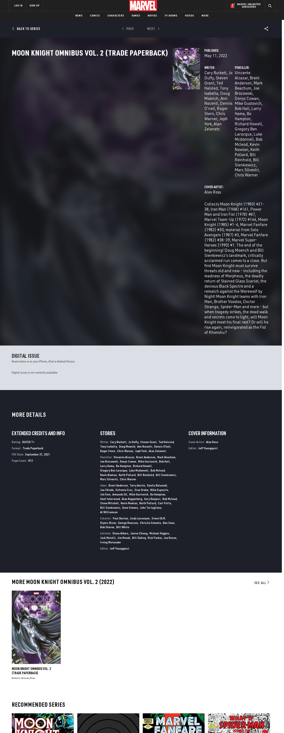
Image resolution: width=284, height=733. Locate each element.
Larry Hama (225, 101)
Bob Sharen (107, 387)
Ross (32, 537)
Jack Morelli (108, 397)
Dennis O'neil (119, 101)
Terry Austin (137, 345)
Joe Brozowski (209, 96)
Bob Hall (205, 101)
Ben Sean (168, 382)
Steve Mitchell (109, 363)
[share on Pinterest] (248, 699)
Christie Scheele (150, 382)
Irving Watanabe (110, 402)
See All (262, 443)
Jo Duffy (123, 91)
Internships (52, 697)
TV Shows (171, 15)
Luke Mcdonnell (139, 330)
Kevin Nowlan (234, 111)
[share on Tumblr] (260, 690)
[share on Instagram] (248, 690)
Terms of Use (41, 726)
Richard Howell (192, 106)
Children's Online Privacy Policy (156, 726)
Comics (95, 15)
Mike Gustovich (147, 321)
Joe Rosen (170, 397)
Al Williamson (109, 372)
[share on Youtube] (224, 699)
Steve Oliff (158, 378)
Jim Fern (105, 354)
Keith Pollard (127, 335)
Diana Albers (120, 393)
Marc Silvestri (109, 339)
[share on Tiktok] (224, 708)
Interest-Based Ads (216, 726)
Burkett (16, 537)
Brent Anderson (223, 91)
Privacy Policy (61, 726)
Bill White (122, 387)
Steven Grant (143, 91)
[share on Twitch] (260, 699)
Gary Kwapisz (152, 359)
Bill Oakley (139, 397)
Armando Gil (119, 354)
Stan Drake (141, 350)
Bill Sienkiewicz (232, 117)
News (78, 15)
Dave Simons (130, 367)
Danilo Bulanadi (157, 345)
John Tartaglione (150, 367)
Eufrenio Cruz (124, 350)
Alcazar (25, 537)
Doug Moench (144, 96)
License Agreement (189, 726)
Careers (49, 691)
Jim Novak (123, 397)
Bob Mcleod (209, 111)
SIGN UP (34, 5)
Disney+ (89, 685)
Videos (189, 15)
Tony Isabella (119, 96)
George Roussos (128, 382)
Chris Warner (206, 122)
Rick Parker (155, 397)
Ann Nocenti (144, 306)
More (205, 15)
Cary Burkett (103, 91)
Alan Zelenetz (137, 106)
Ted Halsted (166, 302)
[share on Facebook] (224, 690)
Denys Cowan (236, 96)
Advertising (92, 679)
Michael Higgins (159, 393)
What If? (214, 640)
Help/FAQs (50, 685)
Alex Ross (100, 139)
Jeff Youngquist (119, 408)
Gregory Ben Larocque (228, 106)
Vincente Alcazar (193, 91)
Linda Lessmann (140, 378)
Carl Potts (164, 363)
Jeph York (115, 106)
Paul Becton (120, 378)
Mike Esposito (159, 350)
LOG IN (18, 5)
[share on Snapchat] (236, 699)
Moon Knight (21, 640)
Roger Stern (144, 101)
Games (136, 15)
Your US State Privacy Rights (89, 726)
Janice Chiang (138, 393)
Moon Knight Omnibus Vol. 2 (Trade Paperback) (31, 530)
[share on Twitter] (236, 690)
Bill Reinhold (205, 117)
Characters (115, 15)
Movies (152, 15)
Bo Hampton (247, 101)
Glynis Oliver (108, 382)
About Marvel (53, 679)
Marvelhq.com (94, 691)
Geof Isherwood (110, 359)
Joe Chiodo (107, 350)
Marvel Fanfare (154, 640)
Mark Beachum (166, 317)
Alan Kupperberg (132, 359)
